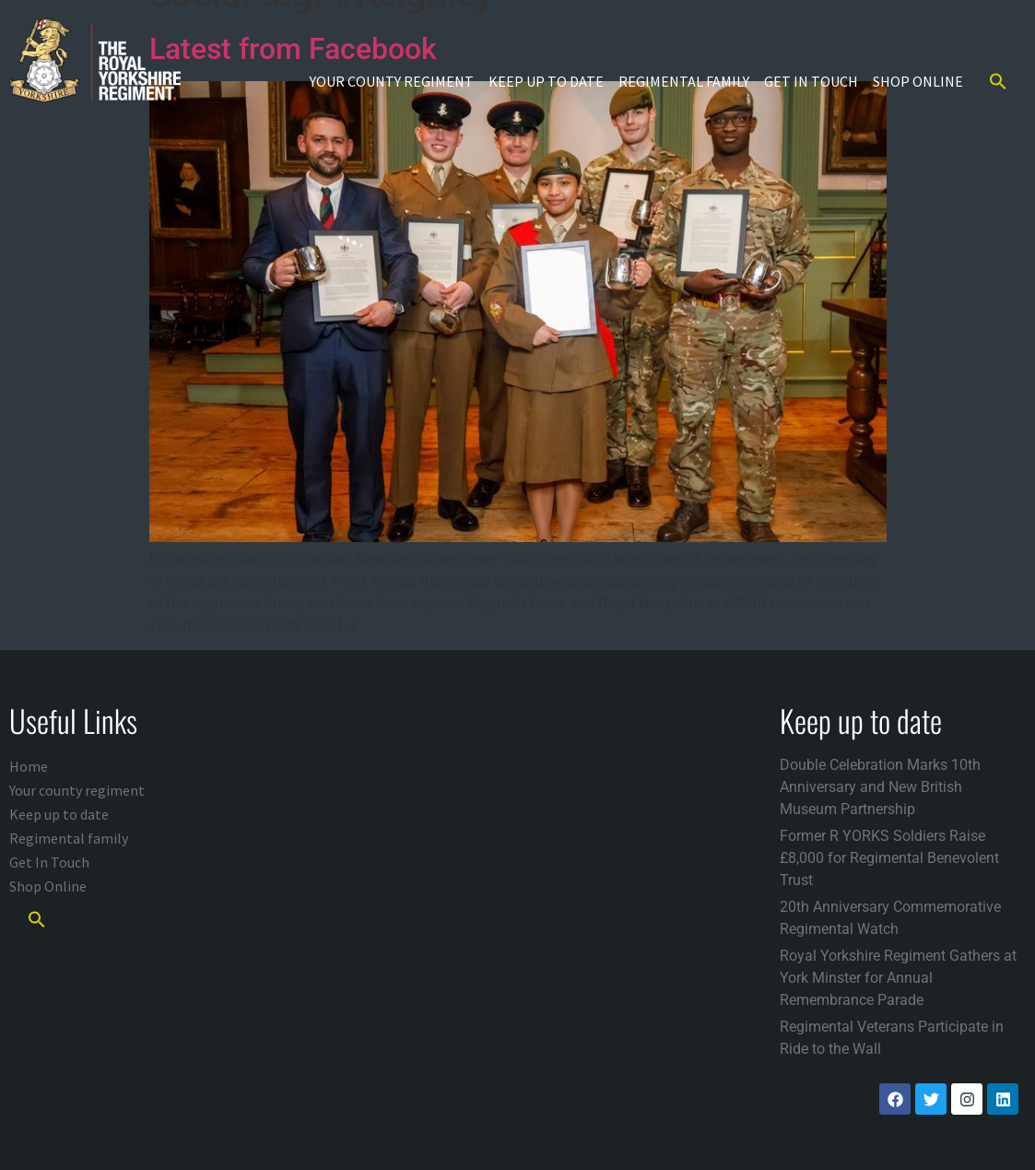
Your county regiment (392, 81)
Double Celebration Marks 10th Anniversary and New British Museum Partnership (880, 787)
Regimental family (683, 81)
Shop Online (918, 81)
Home (28, 766)
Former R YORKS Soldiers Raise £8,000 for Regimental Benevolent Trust (889, 858)
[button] (998, 81)
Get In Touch (811, 81)
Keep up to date (546, 81)
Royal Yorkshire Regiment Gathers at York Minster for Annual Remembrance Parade (898, 978)
